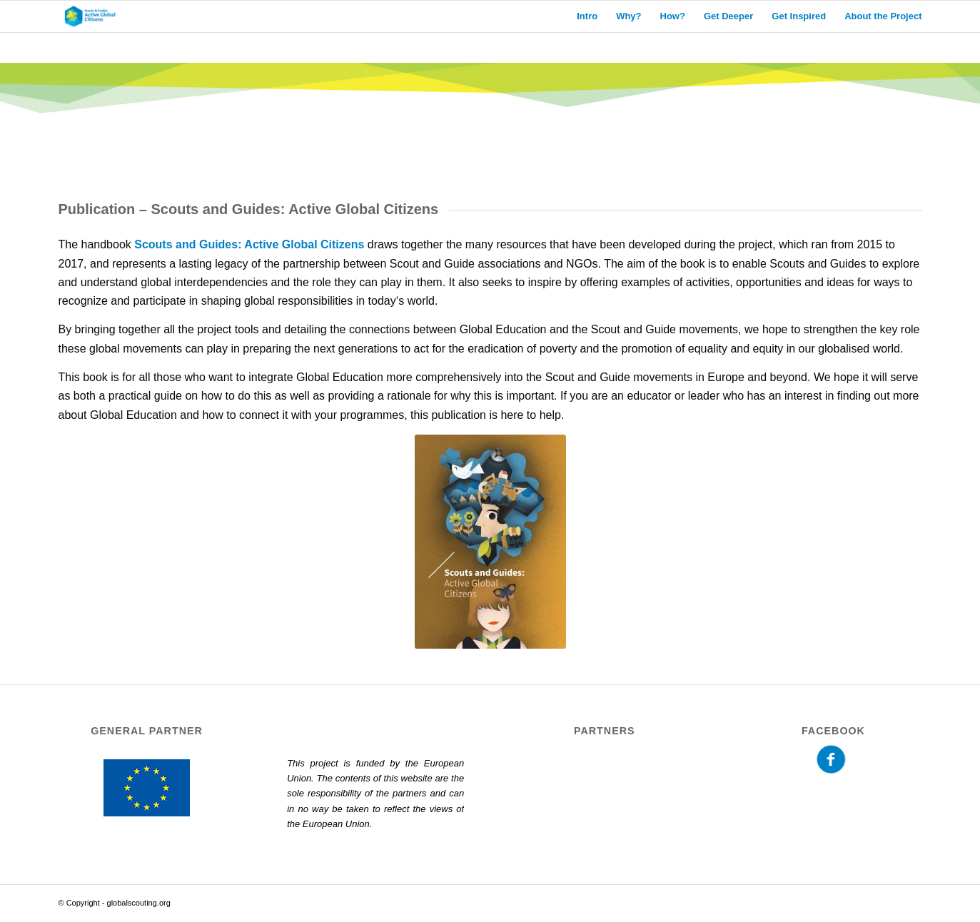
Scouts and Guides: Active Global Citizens (249, 244)
